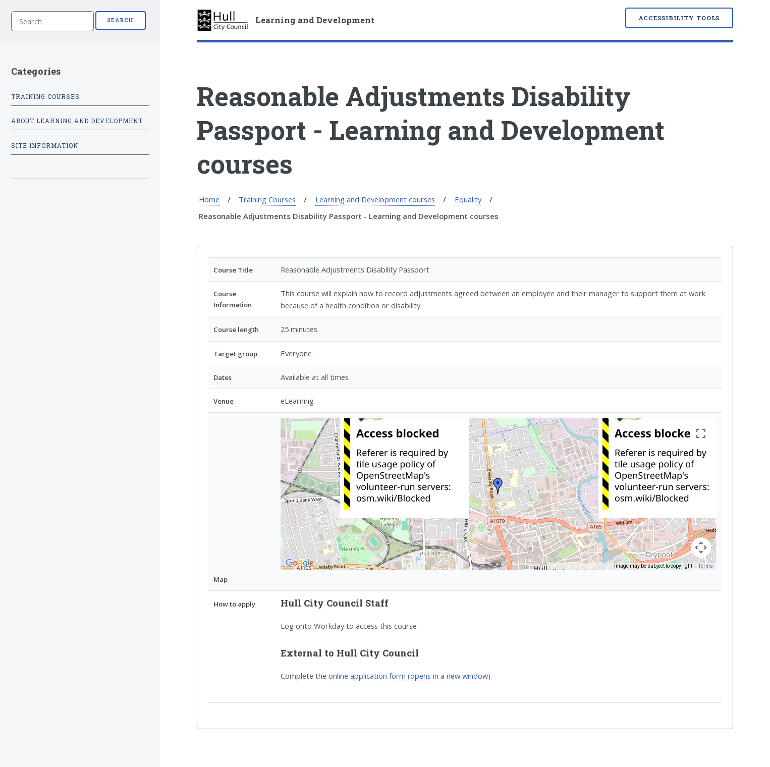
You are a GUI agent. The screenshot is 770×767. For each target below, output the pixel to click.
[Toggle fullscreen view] (701, 433)
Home (209, 199)
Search (120, 20)
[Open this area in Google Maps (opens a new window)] (299, 563)
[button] (498, 486)
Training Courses (267, 199)
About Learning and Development (77, 121)
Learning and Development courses (375, 199)
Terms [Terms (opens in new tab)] (705, 566)
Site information (44, 145)
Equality (468, 199)
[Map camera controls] (701, 547)
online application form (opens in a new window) (409, 676)
